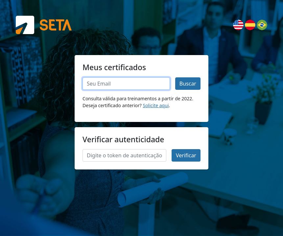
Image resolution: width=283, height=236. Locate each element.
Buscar (187, 83)
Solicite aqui (156, 105)
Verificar (186, 155)
